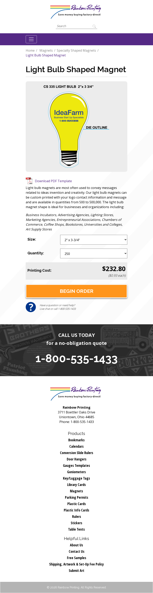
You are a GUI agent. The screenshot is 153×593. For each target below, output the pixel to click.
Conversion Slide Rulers (76, 452)
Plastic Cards (76, 503)
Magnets (46, 50)
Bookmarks (76, 440)
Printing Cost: (39, 270)
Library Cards (76, 484)
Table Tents (76, 529)
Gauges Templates (76, 465)
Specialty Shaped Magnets (76, 50)
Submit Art (76, 570)
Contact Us (76, 551)
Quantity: (35, 253)
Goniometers (76, 471)
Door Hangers (76, 459)
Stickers (76, 522)
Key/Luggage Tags (76, 478)
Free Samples (76, 557)
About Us (76, 545)
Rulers (76, 516)
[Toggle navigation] (31, 39)
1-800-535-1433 (76, 358)
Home (30, 50)
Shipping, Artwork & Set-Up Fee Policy (76, 564)
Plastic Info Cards (76, 510)
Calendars (76, 446)
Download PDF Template (53, 181)
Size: (31, 239)
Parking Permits (76, 497)
